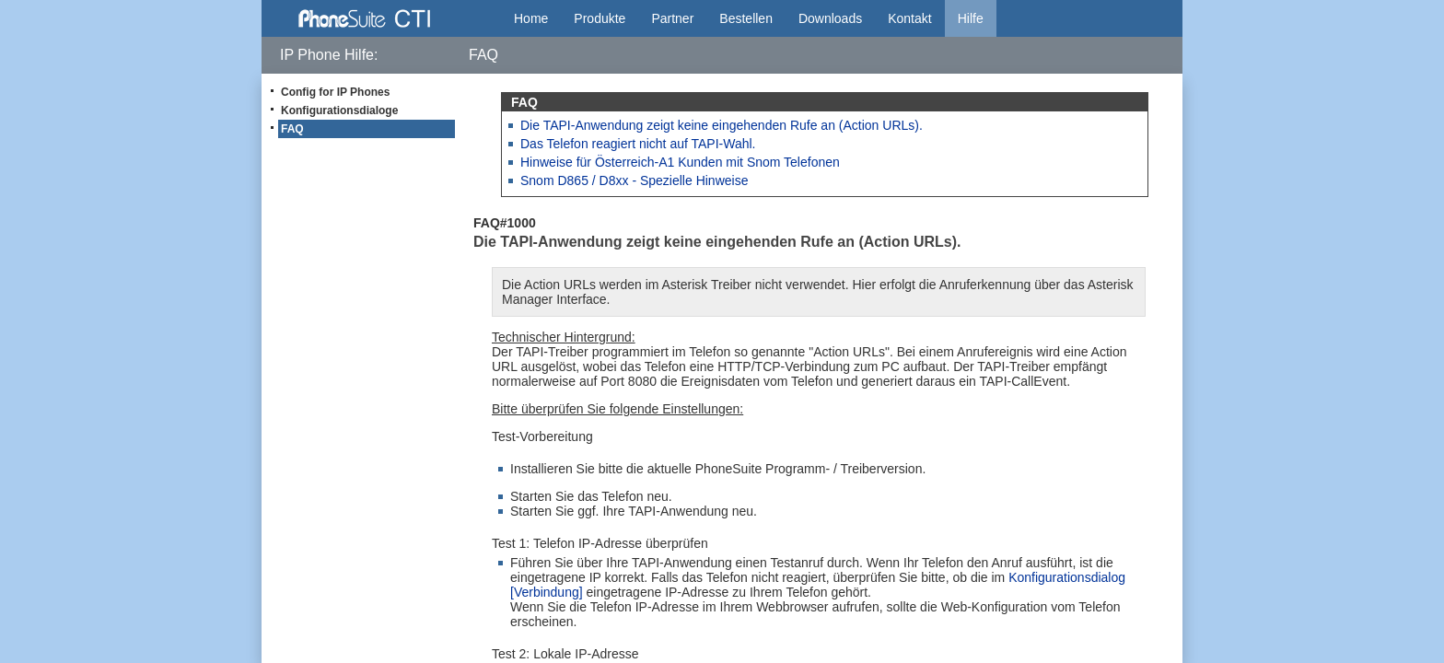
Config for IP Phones (335, 92)
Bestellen (746, 18)
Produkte (599, 18)
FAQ (292, 128)
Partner (672, 18)
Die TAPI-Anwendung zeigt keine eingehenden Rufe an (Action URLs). (721, 125)
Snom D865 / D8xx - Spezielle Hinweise (634, 180)
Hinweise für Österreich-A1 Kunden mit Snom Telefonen (680, 162)
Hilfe (971, 18)
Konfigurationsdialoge (339, 110)
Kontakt (909, 18)
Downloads (830, 18)
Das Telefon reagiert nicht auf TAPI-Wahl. (638, 143)
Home (531, 18)
